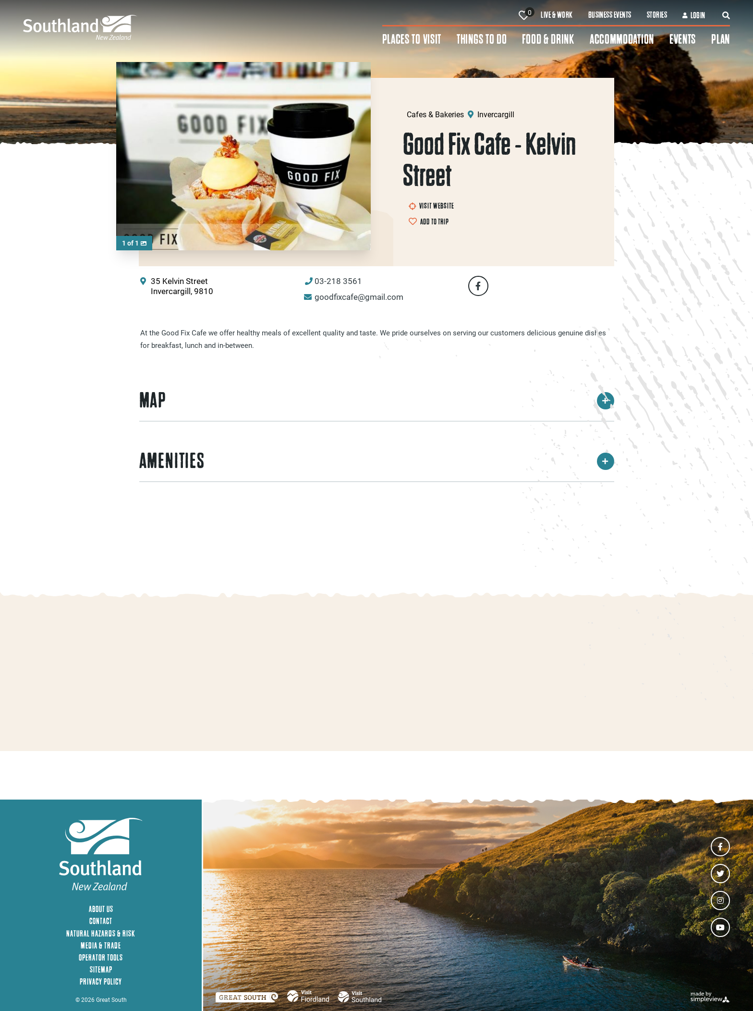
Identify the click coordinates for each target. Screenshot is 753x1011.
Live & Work (556, 15)
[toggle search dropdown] (726, 15)
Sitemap (101, 969)
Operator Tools (101, 957)
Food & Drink (548, 39)
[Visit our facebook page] (720, 846)
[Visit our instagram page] (720, 900)
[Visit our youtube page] (720, 927)
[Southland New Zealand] (202, 27)
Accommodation (622, 39)
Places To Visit (412, 39)
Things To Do (482, 39)
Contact (100, 921)
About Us (101, 909)
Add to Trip (434, 221)
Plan (720, 39)
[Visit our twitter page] (720, 873)
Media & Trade (101, 945)
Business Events (610, 15)
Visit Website (431, 205)
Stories (657, 15)
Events (682, 39)
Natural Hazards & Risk (100, 933)
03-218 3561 (338, 281)
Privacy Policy (101, 981)
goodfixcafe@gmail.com (359, 297)
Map (376, 400)
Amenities (376, 460)
